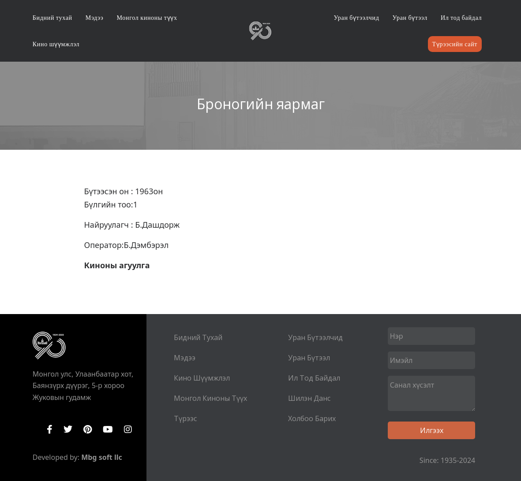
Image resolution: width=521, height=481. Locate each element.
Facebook (49, 429)
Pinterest (87, 429)
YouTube (108, 429)
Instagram (128, 429)
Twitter (68, 429)
